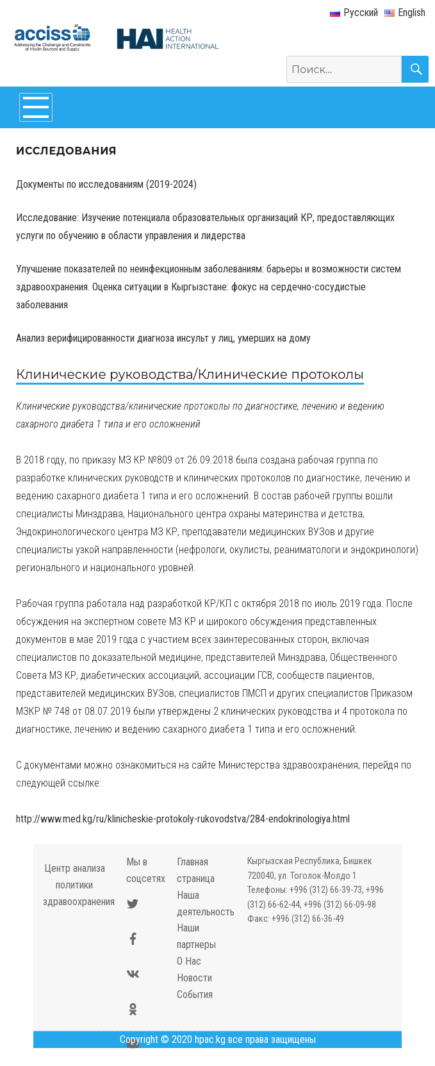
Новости (194, 978)
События (195, 994)
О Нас (189, 961)
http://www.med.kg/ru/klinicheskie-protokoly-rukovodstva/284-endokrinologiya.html (183, 819)
